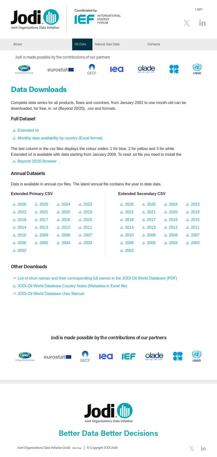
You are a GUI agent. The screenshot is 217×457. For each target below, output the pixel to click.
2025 (44, 204)
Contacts (153, 44)
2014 (22, 227)
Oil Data (80, 44)
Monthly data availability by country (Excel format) (60, 138)
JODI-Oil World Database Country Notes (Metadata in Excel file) (72, 286)
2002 (22, 250)
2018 (22, 220)
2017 (44, 220)
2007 (88, 235)
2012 (66, 227)
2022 (22, 212)
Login (199, 9)
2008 (66, 235)
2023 (88, 204)
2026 (22, 204)
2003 (88, 243)
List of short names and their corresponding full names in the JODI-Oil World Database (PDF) (97, 278)
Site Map (79, 447)
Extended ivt (28, 130)
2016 (66, 220)
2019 (88, 212)
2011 (88, 227)
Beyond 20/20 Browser (37, 161)
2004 (66, 243)
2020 (66, 212)
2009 (44, 235)
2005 (44, 243)
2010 (22, 235)
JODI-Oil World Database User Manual (51, 294)
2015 (88, 220)
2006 (22, 243)
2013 (44, 227)
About (17, 44)
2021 (44, 212)
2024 (66, 204)
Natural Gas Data (107, 44)
